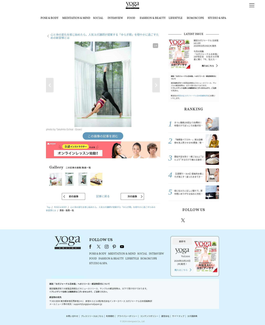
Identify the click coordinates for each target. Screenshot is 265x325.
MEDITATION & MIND (76, 18)
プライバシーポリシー (127, 316)
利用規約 (110, 316)
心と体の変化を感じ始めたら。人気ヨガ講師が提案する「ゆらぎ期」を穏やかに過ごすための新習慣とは (105, 36)
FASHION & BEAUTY (153, 18)
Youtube (213, 220)
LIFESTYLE (176, 18)
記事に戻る (103, 196)
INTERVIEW (115, 18)
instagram (193, 220)
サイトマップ (178, 316)
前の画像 (73, 196)
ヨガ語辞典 (192, 316)
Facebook (173, 220)
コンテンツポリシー (149, 316)
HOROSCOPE (195, 18)
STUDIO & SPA (217, 18)
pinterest (203, 220)
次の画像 (132, 196)
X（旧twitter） (183, 220)
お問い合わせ (72, 316)
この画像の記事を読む (103, 136)
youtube (122, 246)
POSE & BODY (49, 18)
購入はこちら (208, 65)
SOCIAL (98, 18)
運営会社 (165, 316)
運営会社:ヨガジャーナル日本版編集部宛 (193, 95)
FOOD (131, 18)
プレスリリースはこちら (92, 316)
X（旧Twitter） (99, 246)
